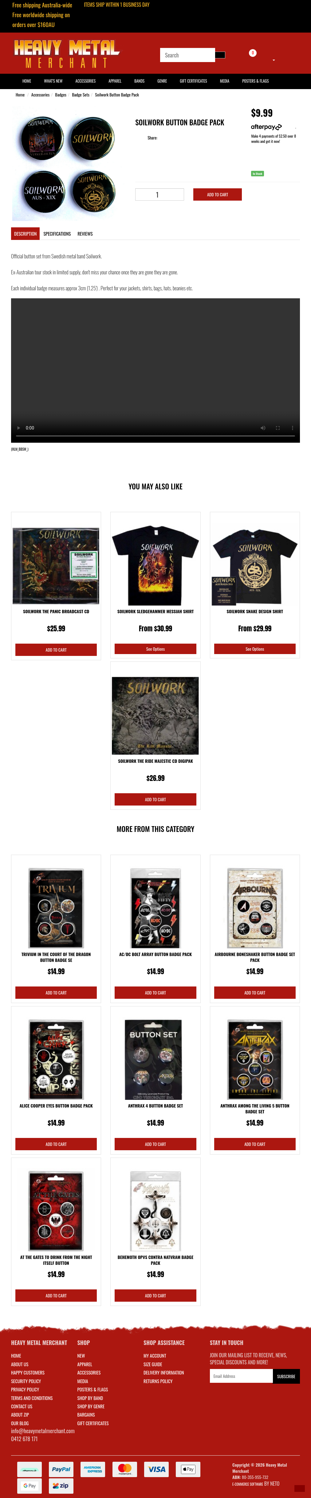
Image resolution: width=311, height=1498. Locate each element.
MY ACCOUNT (155, 1355)
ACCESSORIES (89, 1372)
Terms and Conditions (32, 1397)
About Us (19, 1364)
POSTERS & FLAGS (92, 1389)
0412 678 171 (24, 1439)
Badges (60, 94)
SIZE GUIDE (153, 1364)
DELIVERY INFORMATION (164, 1372)
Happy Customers (28, 1372)
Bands (139, 81)
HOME (26, 81)
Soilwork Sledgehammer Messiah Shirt (155, 611)
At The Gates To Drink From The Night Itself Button (56, 1260)
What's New (53, 81)
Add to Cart (217, 194)
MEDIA (82, 1381)
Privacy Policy (25, 1389)
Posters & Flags (255, 81)
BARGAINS (86, 1414)
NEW (81, 1355)
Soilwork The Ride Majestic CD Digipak (155, 761)
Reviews (85, 233)
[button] (299, 1488)
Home (20, 94)
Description (25, 233)
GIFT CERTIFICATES (93, 1423)
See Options (155, 648)
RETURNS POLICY (158, 1381)
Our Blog (20, 1423)
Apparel (114, 81)
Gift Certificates (193, 81)
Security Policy (26, 1381)
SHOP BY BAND (90, 1397)
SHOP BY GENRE (91, 1406)
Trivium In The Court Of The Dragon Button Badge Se (56, 957)
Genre (162, 81)
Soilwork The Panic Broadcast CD (56, 611)
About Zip (20, 1414)
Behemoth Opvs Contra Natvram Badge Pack (155, 1260)
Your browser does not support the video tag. (155, 370)
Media (224, 81)
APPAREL (84, 1364)
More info (273, 126)
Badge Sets (80, 94)
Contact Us (21, 1406)
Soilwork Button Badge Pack (117, 94)
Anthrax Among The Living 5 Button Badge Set (254, 1108)
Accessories (86, 81)
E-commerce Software (247, 1484)
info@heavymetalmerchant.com (43, 1431)
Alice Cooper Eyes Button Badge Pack (56, 1105)
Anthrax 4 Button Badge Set (155, 1105)
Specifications (57, 233)
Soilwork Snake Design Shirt (255, 611)
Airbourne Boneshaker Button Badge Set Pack (255, 957)
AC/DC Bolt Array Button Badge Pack (155, 954)
